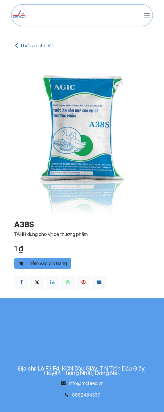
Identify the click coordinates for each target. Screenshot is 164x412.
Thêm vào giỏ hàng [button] (43, 263)
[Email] (99, 282)
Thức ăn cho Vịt (33, 45)
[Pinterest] (83, 282)
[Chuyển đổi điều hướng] (147, 15)
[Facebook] (21, 282)
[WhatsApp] (67, 282)
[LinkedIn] (52, 282)
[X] (37, 282)
